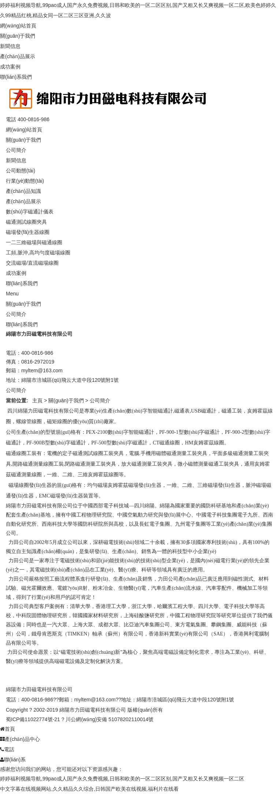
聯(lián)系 (13, 760)
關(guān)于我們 (17, 36)
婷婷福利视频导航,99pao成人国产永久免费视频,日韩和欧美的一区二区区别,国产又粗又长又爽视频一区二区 (122, 779)
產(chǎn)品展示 (17, 56)
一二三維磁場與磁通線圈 (34, 242)
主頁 (37, 400)
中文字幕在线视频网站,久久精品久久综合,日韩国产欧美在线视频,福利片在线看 (89, 789)
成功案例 (10, 67)
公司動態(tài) (20, 171)
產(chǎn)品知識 (23, 191)
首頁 (7, 729)
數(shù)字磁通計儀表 (29, 212)
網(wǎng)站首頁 (18, 26)
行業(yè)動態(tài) (25, 181)
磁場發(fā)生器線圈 (27, 232)
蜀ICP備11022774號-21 (33, 719)
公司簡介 (16, 150)
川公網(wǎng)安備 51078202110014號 (109, 719)
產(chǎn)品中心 (20, 739)
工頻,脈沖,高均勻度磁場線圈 (38, 253)
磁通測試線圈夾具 (26, 222)
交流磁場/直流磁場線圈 (32, 263)
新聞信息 (10, 46)
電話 (7, 749)
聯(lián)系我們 (16, 77)
